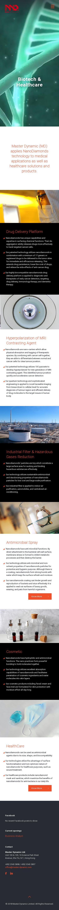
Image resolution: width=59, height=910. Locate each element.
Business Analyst (14, 836)
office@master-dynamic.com (18, 867)
